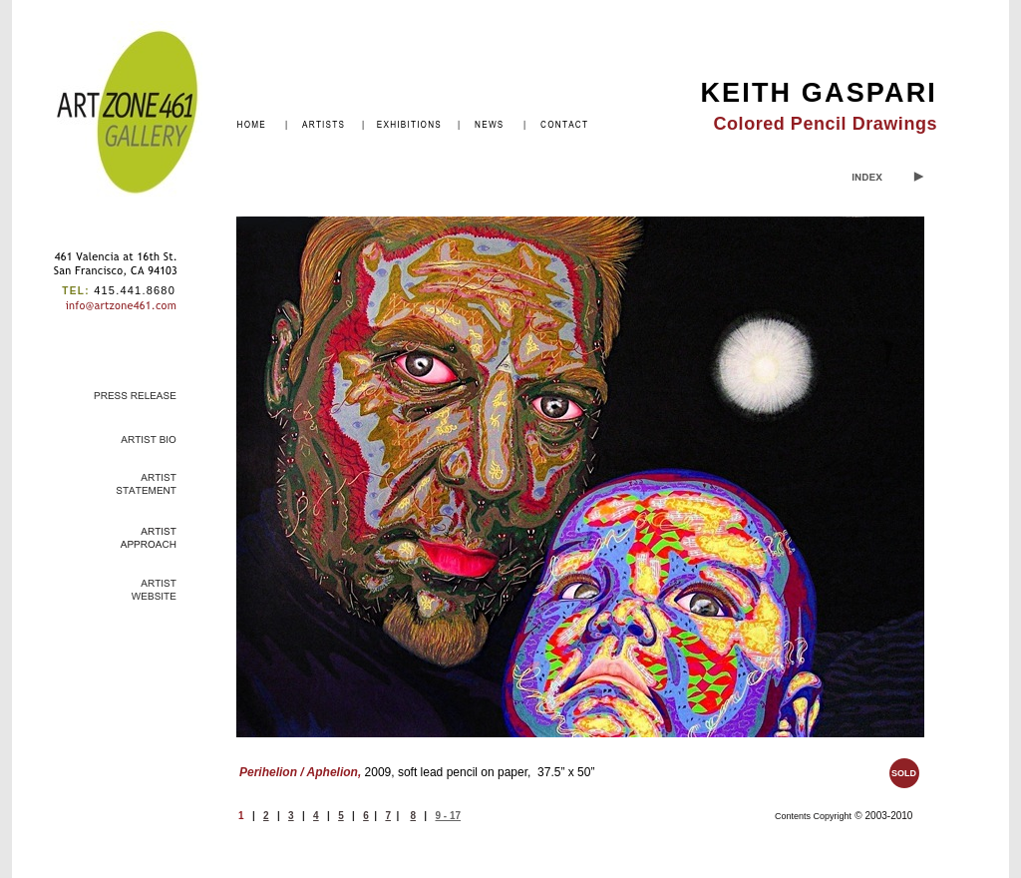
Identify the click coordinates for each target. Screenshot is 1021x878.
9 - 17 (448, 815)
